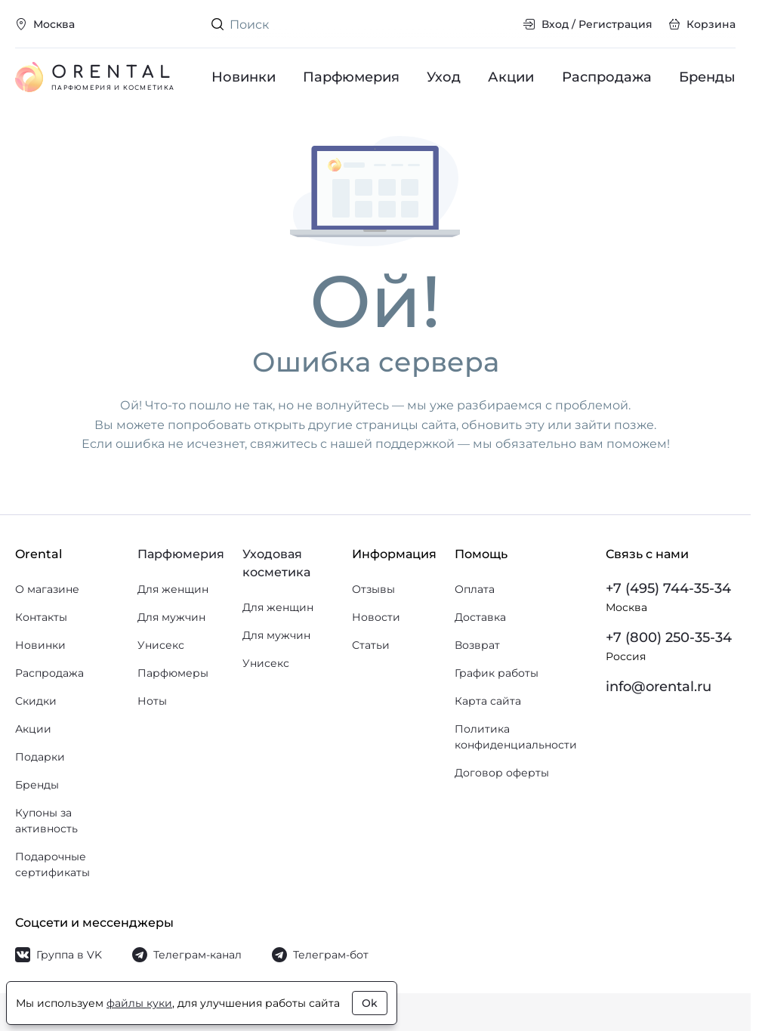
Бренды (707, 77)
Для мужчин (171, 617)
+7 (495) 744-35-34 (668, 588)
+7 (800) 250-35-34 (669, 637)
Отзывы (373, 589)
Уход (444, 77)
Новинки (243, 77)
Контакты (41, 617)
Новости (376, 617)
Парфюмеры (172, 673)
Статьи (371, 645)
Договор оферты (502, 772)
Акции (512, 77)
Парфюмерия (351, 77)
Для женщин (172, 589)
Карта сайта (488, 701)
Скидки (36, 701)
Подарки (40, 757)
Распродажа (607, 77)
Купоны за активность (46, 820)
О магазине (47, 589)
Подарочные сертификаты (52, 864)
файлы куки (139, 1003)
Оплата (475, 589)
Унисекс (160, 645)
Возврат (477, 645)
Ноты (152, 701)
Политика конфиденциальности (516, 737)
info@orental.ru (658, 686)
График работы (496, 673)
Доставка (480, 617)
